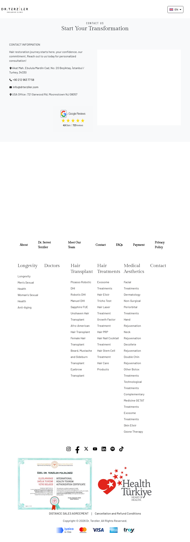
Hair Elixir (103, 294)
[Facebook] (77, 449)
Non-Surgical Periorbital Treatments (132, 307)
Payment (139, 245)
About (24, 245)
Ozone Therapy (133, 431)
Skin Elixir (130, 425)
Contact (101, 245)
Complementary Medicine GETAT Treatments (134, 400)
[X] (86, 449)
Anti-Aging (25, 307)
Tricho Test (104, 300)
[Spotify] (112, 449)
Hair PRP (102, 332)
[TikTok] (121, 449)
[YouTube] (95, 449)
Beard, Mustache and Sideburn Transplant (81, 357)
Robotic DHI (78, 294)
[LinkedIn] (104, 449)
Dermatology (132, 294)
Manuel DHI (78, 300)
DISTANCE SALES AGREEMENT (69, 513)
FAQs (119, 245)
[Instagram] (68, 449)
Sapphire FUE (79, 307)
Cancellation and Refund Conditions (118, 513)
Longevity (24, 276)
